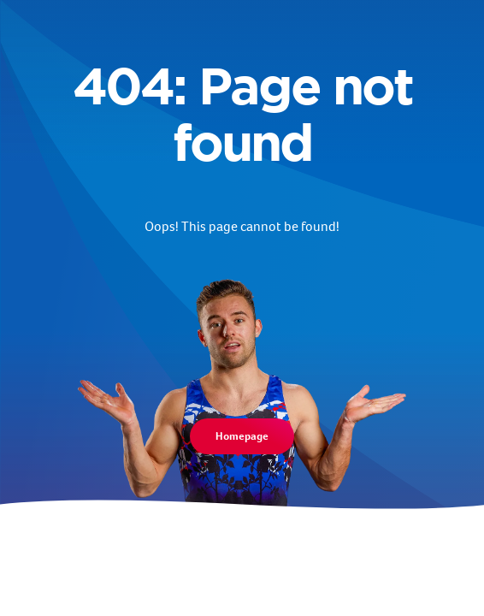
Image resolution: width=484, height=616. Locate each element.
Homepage (242, 436)
